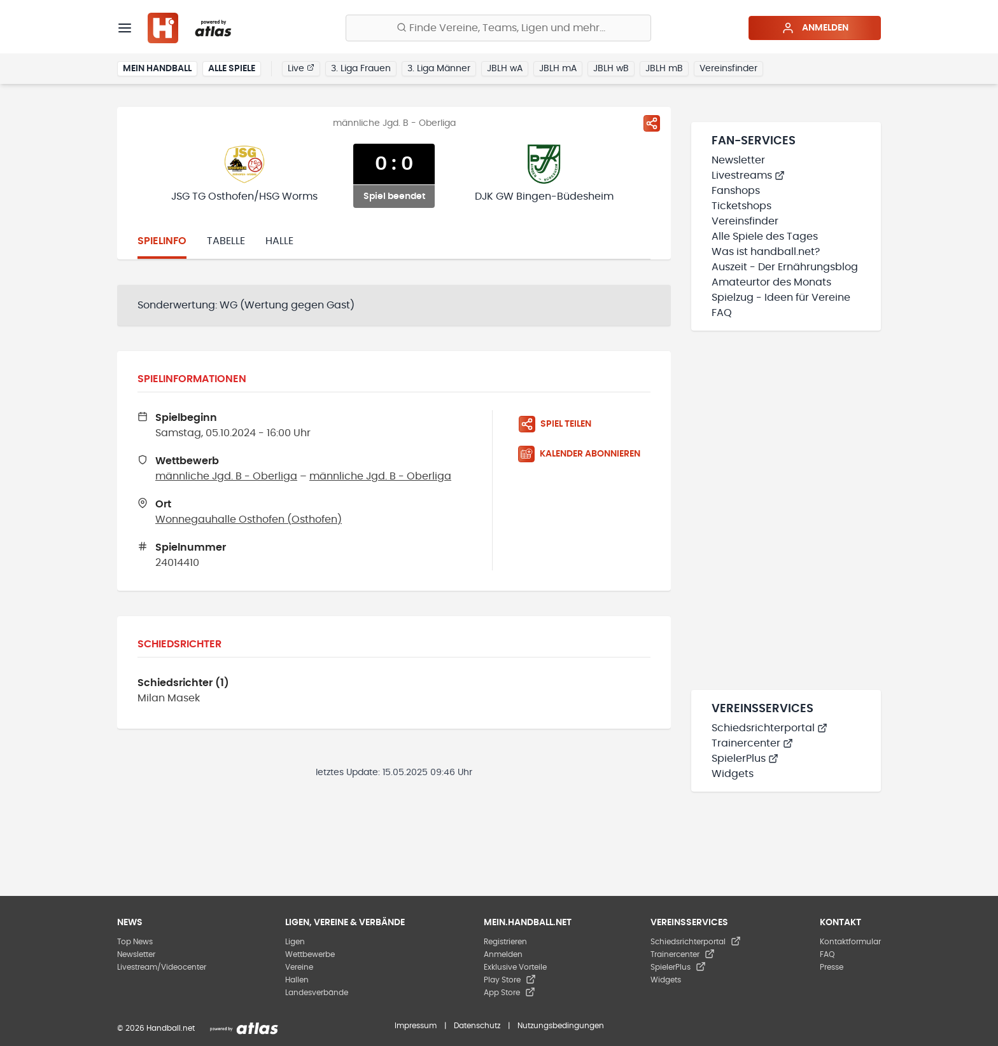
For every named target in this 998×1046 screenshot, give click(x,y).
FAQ (722, 313)
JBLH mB (664, 68)
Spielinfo (161, 241)
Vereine (299, 967)
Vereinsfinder (728, 68)
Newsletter (738, 160)
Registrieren (505, 942)
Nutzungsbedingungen (560, 1025)
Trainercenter (752, 743)
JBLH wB (611, 68)
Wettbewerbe (310, 954)
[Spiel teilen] (651, 123)
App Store (509, 992)
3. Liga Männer (438, 68)
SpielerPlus (745, 758)
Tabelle (226, 241)
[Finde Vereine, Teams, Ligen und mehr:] (498, 28)
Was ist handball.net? (766, 252)
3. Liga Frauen (361, 68)
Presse (831, 967)
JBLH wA (505, 68)
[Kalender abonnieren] (584, 454)
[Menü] (125, 28)
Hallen (297, 980)
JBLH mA (558, 68)
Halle (279, 241)
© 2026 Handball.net (156, 1028)
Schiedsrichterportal (769, 728)
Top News (135, 942)
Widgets (733, 774)
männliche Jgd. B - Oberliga (226, 476)
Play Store (510, 980)
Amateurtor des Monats (771, 282)
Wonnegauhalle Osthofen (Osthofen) (248, 519)
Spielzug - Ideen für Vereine (781, 297)
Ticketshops (741, 206)
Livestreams (748, 175)
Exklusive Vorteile (515, 967)
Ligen (295, 942)
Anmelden (815, 28)
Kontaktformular (850, 942)
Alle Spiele (231, 68)
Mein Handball (157, 68)
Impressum (416, 1025)
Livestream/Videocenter (161, 967)
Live (301, 68)
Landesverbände (316, 992)
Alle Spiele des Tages (765, 236)
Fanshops (736, 191)
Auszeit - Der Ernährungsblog (785, 267)
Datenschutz (477, 1025)
